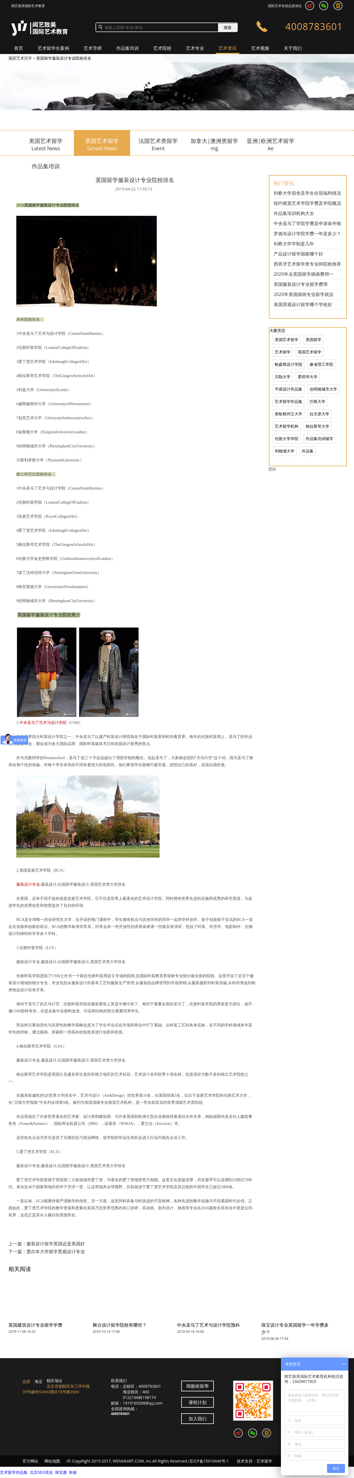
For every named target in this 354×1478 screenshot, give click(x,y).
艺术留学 (283, 352)
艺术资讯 (228, 48)
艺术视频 (260, 48)
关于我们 (293, 48)
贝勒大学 (283, 376)
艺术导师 (93, 48)
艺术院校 (162, 48)
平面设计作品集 (288, 389)
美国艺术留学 (286, 339)
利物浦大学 (284, 451)
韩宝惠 (61, 1472)
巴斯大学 (317, 401)
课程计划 (197, 1402)
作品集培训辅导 (319, 438)
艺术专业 (195, 48)
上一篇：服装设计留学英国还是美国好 (46, 1244)
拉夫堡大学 (319, 413)
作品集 (308, 451)
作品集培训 (127, 48)
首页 (18, 48)
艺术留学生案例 (53, 48)
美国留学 (313, 339)
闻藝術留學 (197, 1386)
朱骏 (73, 1472)
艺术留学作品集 (288, 401)
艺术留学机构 (286, 426)
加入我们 (23, 59)
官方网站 (30, 1461)
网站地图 (52, 1461)
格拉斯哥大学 (317, 426)
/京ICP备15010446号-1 (208, 1461)
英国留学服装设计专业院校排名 (63, 58)
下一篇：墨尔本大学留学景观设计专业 (46, 1251)
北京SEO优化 (41, 1472)
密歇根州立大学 (288, 413)
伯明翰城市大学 (323, 389)
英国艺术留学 (309, 352)
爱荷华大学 (307, 376)
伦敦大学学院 (286, 438)
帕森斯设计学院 (288, 364)
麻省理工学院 (321, 364)
